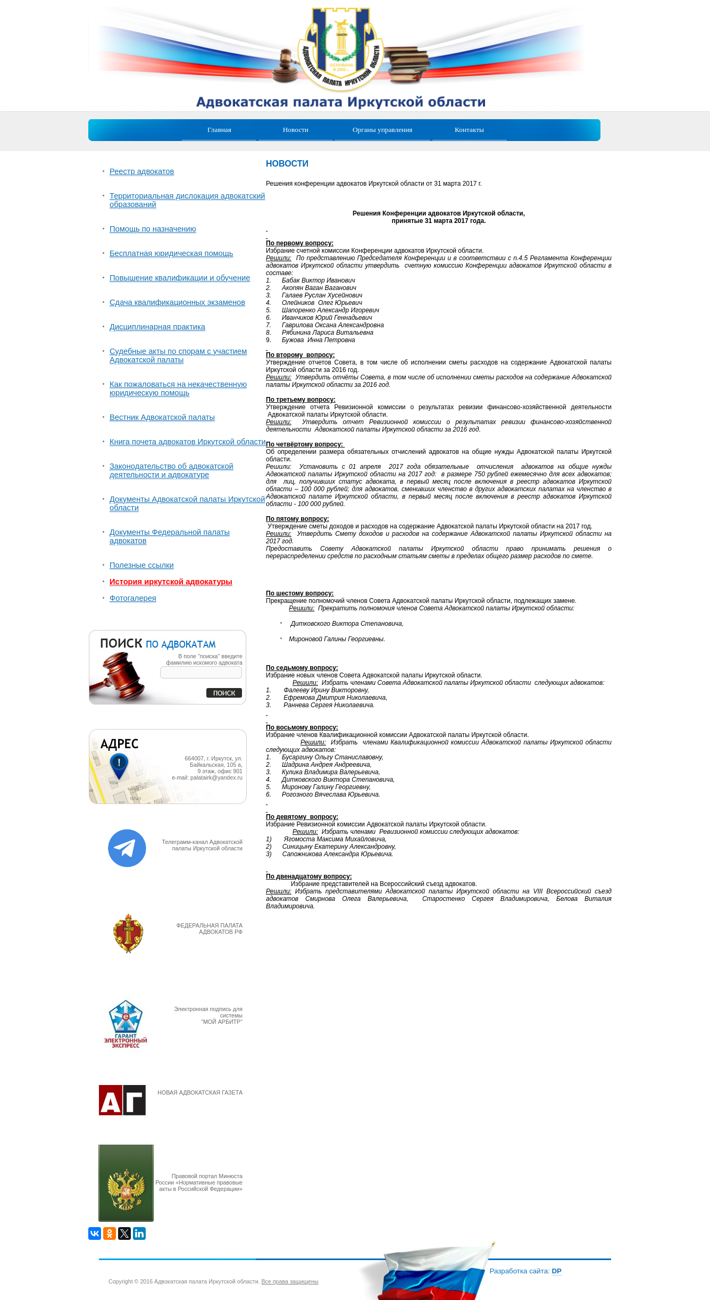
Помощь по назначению (153, 229)
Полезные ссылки (142, 565)
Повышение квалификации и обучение (180, 278)
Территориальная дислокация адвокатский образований (187, 200)
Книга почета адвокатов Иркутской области (188, 441)
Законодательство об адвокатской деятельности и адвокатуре (171, 470)
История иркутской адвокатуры (171, 581)
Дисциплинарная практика (157, 326)
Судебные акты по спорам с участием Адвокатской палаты (178, 355)
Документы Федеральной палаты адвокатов (170, 536)
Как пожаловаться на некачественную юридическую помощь (178, 388)
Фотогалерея (133, 598)
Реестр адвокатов (142, 171)
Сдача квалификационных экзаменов (177, 302)
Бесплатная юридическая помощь (171, 253)
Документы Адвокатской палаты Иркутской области (187, 503)
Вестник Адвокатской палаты (162, 417)
